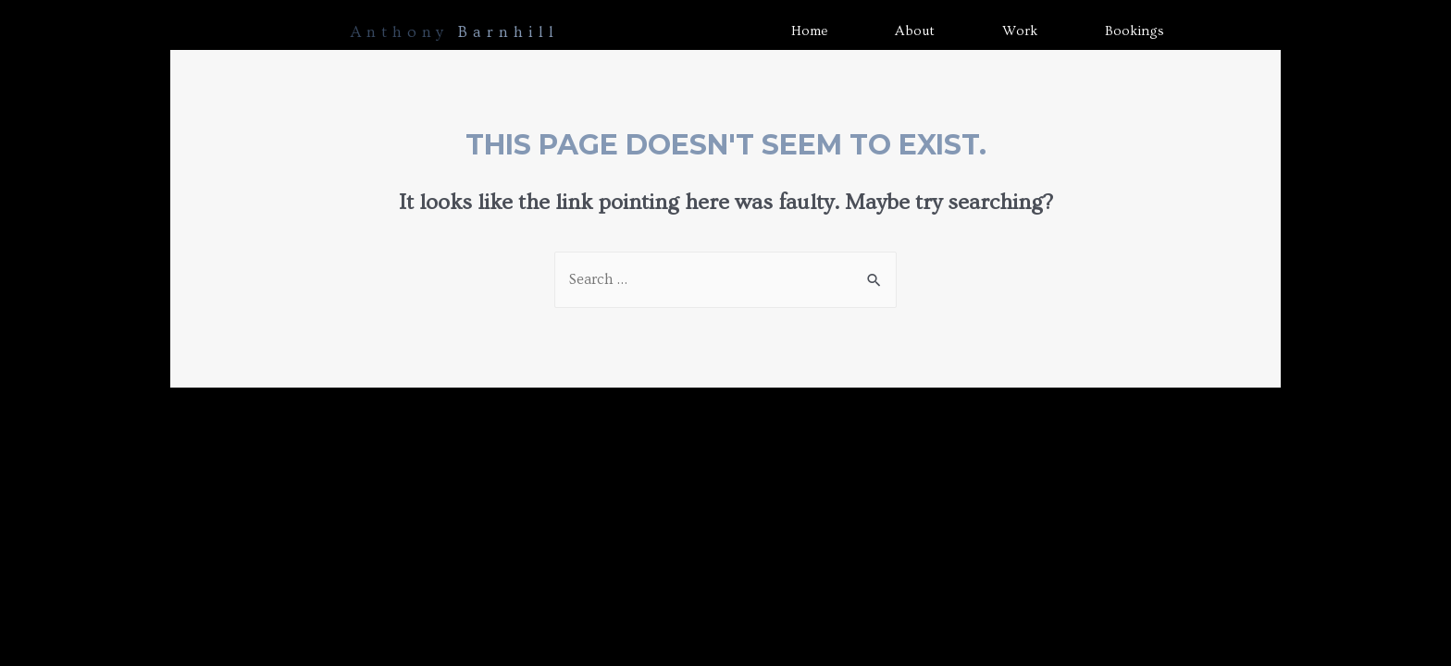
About (915, 31)
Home (809, 31)
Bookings (1134, 31)
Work (1019, 31)
